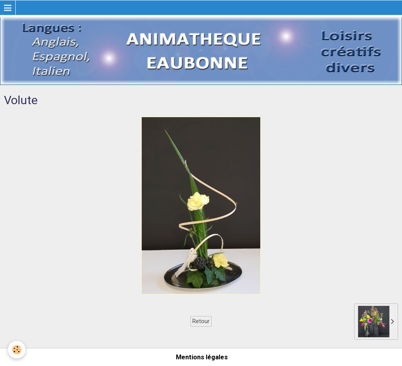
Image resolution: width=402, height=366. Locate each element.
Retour (201, 321)
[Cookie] (17, 350)
